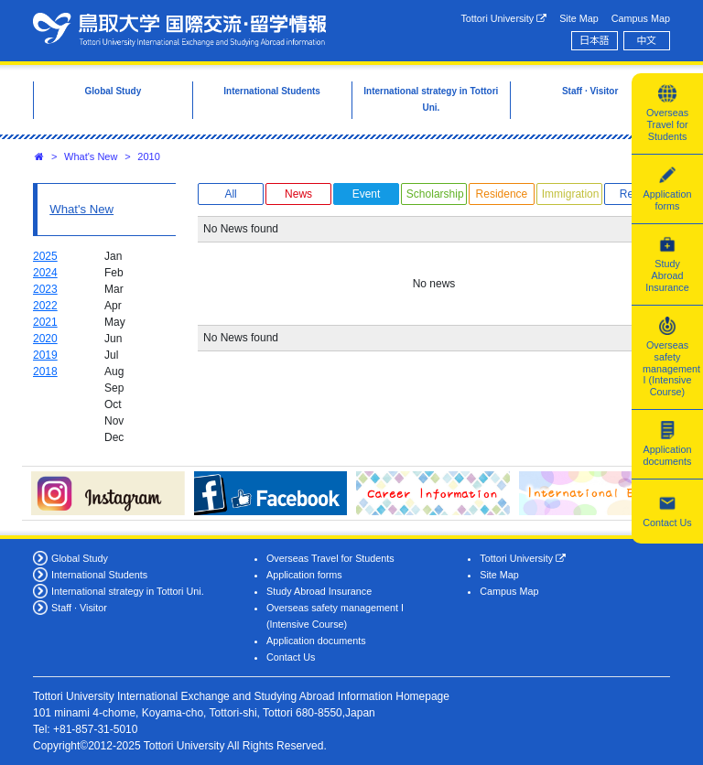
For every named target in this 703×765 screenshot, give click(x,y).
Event (366, 194)
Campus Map (640, 18)
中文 (647, 40)
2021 (45, 322)
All (230, 194)
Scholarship (435, 194)
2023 (45, 289)
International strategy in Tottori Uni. (127, 591)
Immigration (571, 194)
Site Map (579, 18)
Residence (502, 194)
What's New (90, 156)
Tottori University (503, 19)
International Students (99, 574)
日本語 (594, 40)
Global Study (79, 558)
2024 (45, 272)
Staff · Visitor (79, 607)
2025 (45, 256)
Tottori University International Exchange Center (179, 29)
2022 (45, 305)
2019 (45, 355)
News (298, 194)
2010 (148, 156)
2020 (45, 338)
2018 (45, 371)
